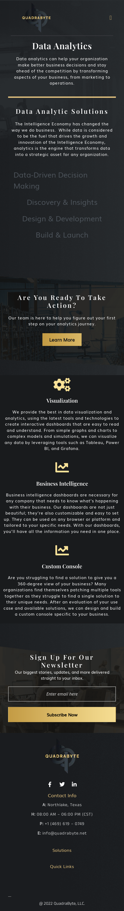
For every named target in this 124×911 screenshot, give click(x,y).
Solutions (62, 850)
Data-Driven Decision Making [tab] (51, 180)
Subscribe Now (62, 714)
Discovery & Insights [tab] (62, 201)
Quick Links (62, 866)
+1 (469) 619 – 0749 (65, 824)
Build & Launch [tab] (62, 234)
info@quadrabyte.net (64, 833)
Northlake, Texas (65, 805)
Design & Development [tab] (62, 218)
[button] (110, 17)
